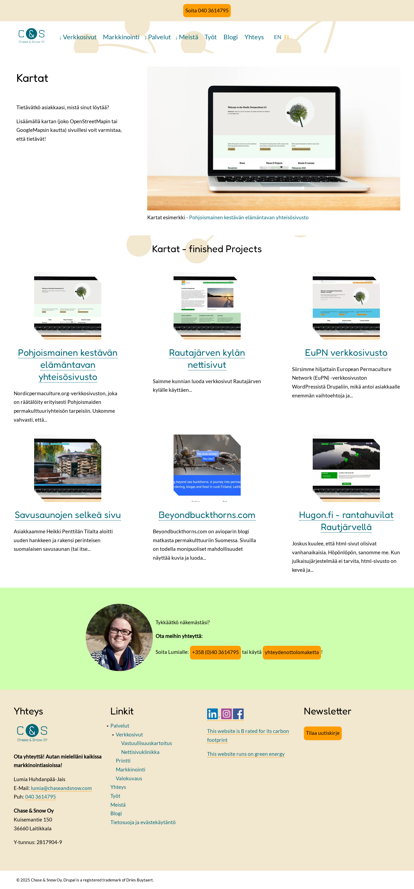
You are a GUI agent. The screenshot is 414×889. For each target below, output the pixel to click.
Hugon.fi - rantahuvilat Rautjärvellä (346, 520)
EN (277, 37)
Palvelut (159, 37)
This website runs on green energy (246, 754)
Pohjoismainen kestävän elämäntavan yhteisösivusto (249, 217)
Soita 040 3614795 (207, 10)
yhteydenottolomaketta (292, 652)
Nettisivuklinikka (140, 752)
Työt (210, 37)
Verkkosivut (80, 37)
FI (286, 37)
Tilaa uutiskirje (323, 733)
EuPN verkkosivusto (346, 352)
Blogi (231, 37)
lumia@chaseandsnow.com (61, 788)
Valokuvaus (129, 778)
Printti (123, 760)
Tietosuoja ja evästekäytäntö (143, 822)
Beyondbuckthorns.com (207, 514)
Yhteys (254, 37)
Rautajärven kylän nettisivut (207, 358)
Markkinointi (121, 37)
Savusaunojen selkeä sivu (68, 514)
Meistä (188, 37)
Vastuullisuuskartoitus (146, 743)
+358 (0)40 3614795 (215, 652)
